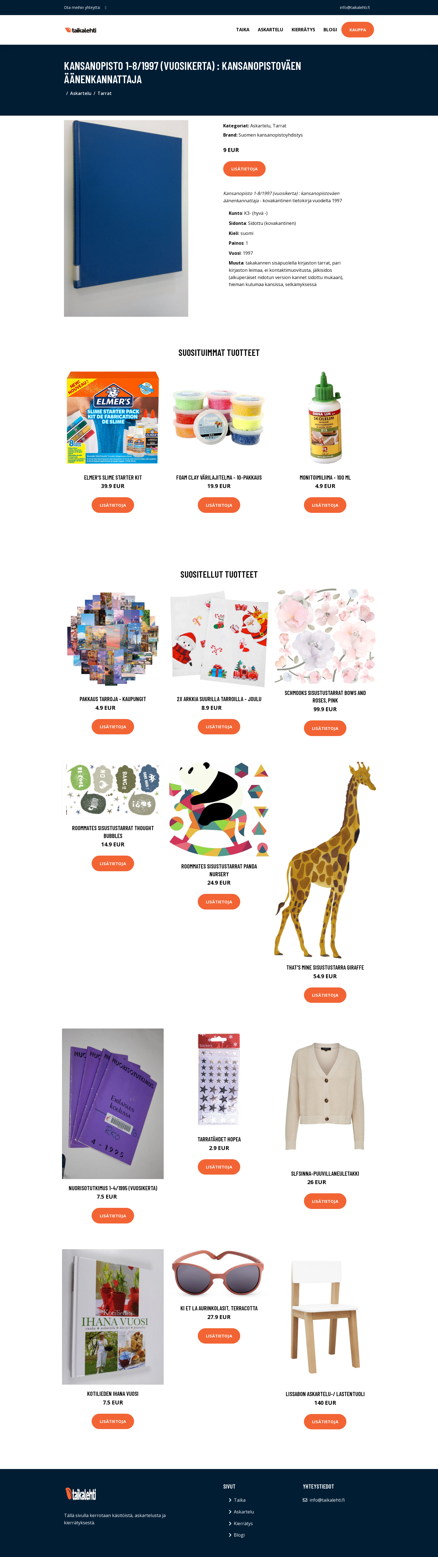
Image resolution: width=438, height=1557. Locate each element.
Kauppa (357, 29)
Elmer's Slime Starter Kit (113, 477)
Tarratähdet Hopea (219, 1138)
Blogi (330, 30)
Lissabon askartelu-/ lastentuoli (325, 1393)
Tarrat (104, 93)
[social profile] (106, 7)
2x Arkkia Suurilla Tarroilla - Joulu (219, 698)
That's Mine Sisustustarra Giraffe (325, 967)
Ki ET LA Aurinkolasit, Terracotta (219, 1307)
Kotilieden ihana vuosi (113, 1393)
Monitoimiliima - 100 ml (325, 477)
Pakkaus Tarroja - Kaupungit (113, 698)
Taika (242, 30)
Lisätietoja (244, 169)
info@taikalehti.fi (355, 7)
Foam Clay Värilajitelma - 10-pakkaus (219, 477)
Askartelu (270, 30)
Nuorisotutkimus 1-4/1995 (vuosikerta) (113, 1187)
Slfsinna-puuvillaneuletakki (325, 1173)
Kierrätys (303, 30)
